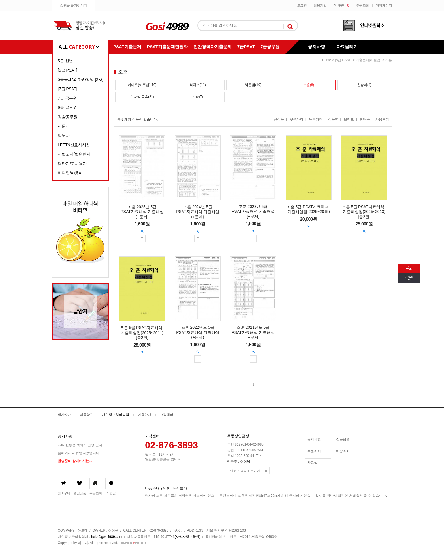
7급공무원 (270, 46)
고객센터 (166, 415)
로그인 (302, 5)
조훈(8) (308, 85)
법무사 (64, 135)
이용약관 (86, 415)
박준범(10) (253, 85)
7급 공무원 (67, 98)
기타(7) (197, 97)
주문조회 (362, 5)
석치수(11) (197, 85)
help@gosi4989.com (106, 537)
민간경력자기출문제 (212, 46)
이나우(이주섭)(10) (142, 85)
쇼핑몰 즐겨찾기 (72, 5)
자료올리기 (347, 46)
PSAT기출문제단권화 (167, 46)
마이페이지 (384, 5)
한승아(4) (364, 85)
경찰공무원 (68, 117)
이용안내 (144, 415)
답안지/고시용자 (72, 163)
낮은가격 (296, 119)
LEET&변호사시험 (74, 145)
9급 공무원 (67, 107)
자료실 (312, 463)
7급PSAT (246, 46)
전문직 (64, 126)
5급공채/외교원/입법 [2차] (80, 79)
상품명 (333, 119)
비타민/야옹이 (70, 173)
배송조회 (343, 451)
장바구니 (341, 5)
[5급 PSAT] (67, 70)
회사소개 (64, 415)
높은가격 (316, 119)
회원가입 (319, 5)
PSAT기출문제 (127, 46)
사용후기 (382, 119)
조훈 (388, 60)
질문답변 (343, 439)
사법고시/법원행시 (74, 154)
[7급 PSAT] (67, 89)
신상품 (279, 119)
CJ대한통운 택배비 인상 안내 (80, 445)
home (326, 60)
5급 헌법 (65, 61)
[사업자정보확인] (187, 537)
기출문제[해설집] (368, 60)
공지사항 (316, 46)
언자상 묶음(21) (142, 97)
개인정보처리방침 (115, 415)
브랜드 (349, 119)
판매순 (365, 119)
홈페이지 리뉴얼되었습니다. (79, 453)
